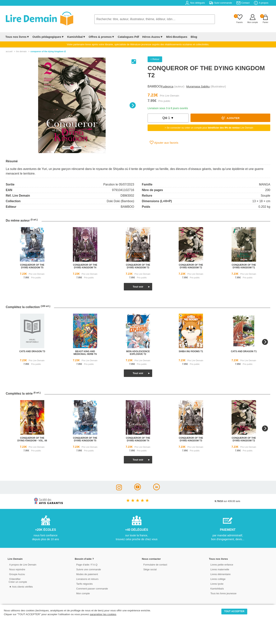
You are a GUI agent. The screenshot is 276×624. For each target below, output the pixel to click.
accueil (9, 51)
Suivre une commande (88, 569)
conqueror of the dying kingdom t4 (85, 266)
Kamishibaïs (216, 588)
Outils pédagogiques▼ (48, 36)
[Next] (132, 105)
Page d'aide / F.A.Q (86, 564)
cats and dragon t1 (244, 351)
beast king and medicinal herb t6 (85, 352)
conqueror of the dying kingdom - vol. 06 (32, 439)
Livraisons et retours (87, 578)
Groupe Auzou (16, 574)
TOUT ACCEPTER (234, 611)
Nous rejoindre (17, 569)
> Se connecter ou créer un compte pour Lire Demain (209, 127)
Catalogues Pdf (128, 36)
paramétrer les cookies (103, 614)
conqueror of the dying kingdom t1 (244, 266)
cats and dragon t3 (32, 351)
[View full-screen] (133, 61)
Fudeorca (167, 86)
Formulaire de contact (155, 564)
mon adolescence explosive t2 (138, 352)
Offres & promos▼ (102, 36)
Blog (193, 36)
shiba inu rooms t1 (191, 351)
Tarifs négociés (84, 583)
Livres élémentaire (220, 574)
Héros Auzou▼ (152, 36)
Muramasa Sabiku (198, 86)
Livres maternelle (219, 569)
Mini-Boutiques (176, 36)
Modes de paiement (86, 574)
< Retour (154, 59)
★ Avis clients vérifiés (20, 586)
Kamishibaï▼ (76, 36)
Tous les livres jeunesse (223, 593)
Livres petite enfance (221, 564)
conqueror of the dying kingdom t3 (138, 266)
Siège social (149, 569)
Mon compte (82, 593)
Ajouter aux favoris (164, 142)
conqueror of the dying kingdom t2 (191, 266)
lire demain (21, 51)
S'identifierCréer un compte (18, 580)
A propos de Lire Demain (22, 564)
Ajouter (230, 118)
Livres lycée (216, 583)
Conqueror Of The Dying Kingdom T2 (48, 51)
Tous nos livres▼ (17, 36)
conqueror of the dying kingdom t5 (32, 266)
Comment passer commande (91, 588)
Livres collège (217, 578)
